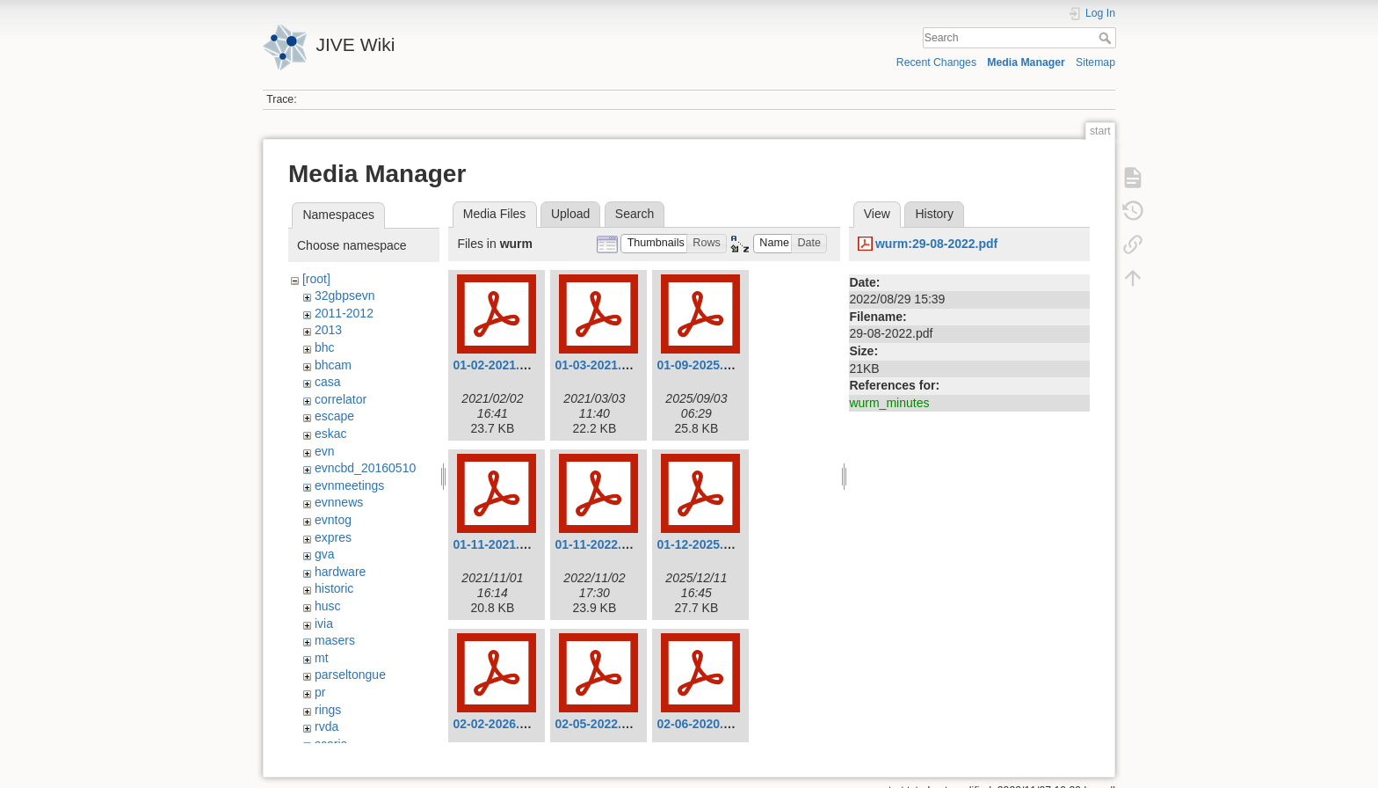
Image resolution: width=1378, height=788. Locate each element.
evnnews (339, 502)
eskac (331, 434)
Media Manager (1026, 62)
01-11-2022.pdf (597, 544)
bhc (325, 347)
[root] (316, 279)
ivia (324, 624)
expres (333, 537)
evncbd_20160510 (365, 468)
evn (325, 451)
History (934, 214)
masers (335, 640)
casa (328, 382)
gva (325, 554)
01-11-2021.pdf (495, 544)
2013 (328, 330)
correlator (340, 399)
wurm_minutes (889, 403)
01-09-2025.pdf (699, 365)
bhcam (333, 365)
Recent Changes (936, 62)
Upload (570, 214)
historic (334, 588)
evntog (333, 520)
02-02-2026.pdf (495, 724)
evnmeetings (349, 485)
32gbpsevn (345, 295)
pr (320, 692)
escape (334, 416)
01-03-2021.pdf (597, 365)
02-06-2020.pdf (699, 724)
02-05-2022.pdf (597, 724)
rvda (326, 726)
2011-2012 (344, 313)
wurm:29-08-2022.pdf (936, 244)
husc (328, 606)
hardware (340, 572)
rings (328, 710)
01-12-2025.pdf (699, 544)
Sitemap (1095, 62)
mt (322, 658)
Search (1107, 38)
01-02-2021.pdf (495, 365)
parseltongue (350, 675)
